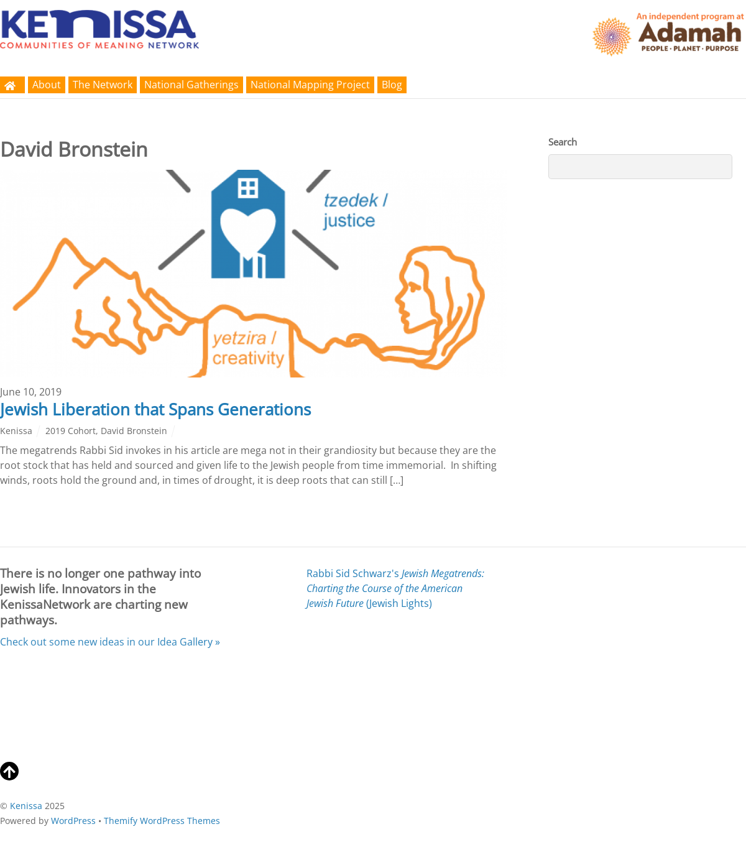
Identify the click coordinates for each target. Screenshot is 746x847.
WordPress (73, 820)
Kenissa (16, 431)
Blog (392, 84)
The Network (102, 84)
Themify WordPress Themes (162, 820)
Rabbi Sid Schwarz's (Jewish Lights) (395, 588)
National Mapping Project (310, 84)
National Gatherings (191, 84)
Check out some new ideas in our (110, 642)
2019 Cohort (70, 431)
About (46, 84)
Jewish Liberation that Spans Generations (155, 409)
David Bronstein (134, 431)
